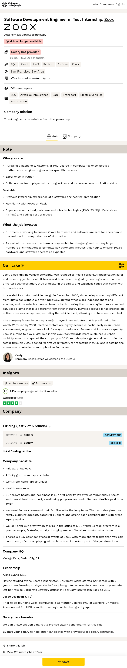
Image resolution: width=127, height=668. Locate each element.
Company (71, 136)
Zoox (109, 19)
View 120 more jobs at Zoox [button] (23, 652)
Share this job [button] (14, 645)
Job (52, 136)
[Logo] (11, 4)
